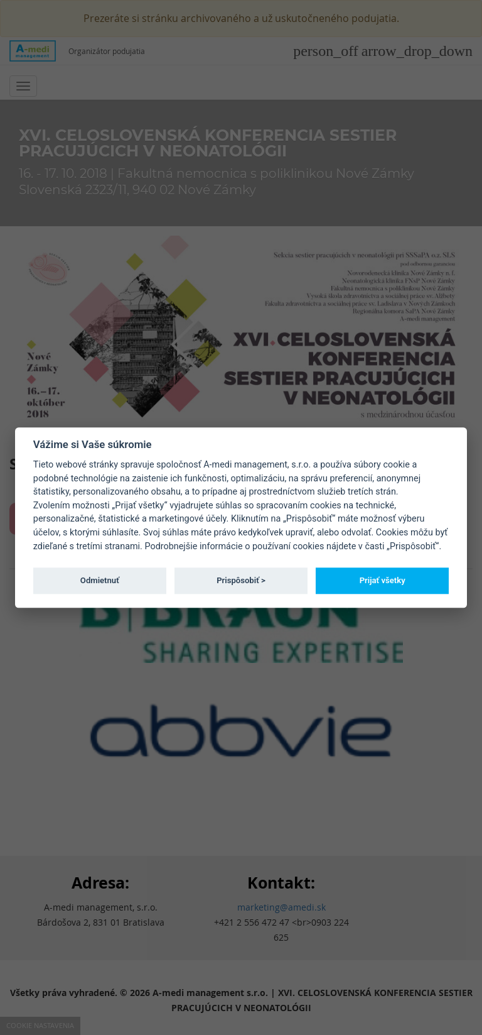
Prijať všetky (382, 580)
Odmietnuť (99, 580)
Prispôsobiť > (241, 580)
